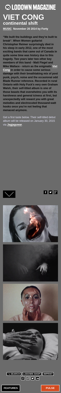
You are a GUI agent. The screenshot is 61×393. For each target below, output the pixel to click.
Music (7, 28)
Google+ (55, 192)
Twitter (50, 192)
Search (13, 373)
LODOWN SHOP (31, 374)
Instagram (28, 378)
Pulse (50, 388)
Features (11, 388)
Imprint (48, 374)
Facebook (45, 192)
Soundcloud (37, 378)
